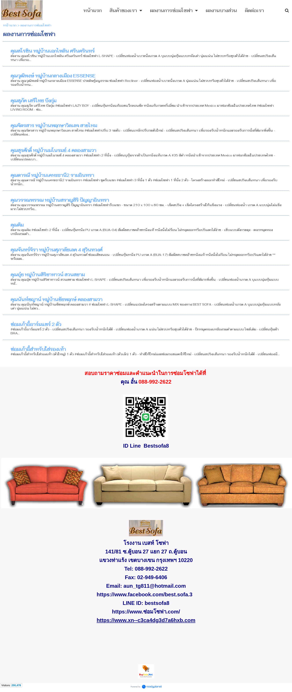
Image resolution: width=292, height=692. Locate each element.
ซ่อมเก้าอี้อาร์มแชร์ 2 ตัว (36, 324)
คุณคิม (17, 225)
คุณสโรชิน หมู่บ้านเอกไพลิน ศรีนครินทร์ (53, 51)
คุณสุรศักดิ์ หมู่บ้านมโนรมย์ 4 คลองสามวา (53, 150)
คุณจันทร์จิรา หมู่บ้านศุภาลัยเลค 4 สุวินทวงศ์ (56, 250)
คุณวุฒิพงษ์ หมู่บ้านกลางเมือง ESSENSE (53, 76)
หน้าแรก (10, 25)
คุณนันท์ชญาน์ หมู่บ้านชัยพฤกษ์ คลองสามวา (56, 299)
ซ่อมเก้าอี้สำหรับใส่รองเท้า (38, 349)
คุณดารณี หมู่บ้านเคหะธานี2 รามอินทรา (52, 175)
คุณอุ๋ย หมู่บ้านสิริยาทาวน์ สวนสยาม (48, 275)
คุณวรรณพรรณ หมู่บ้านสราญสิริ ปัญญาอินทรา (60, 200)
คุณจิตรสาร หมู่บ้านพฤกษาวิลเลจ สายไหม (54, 125)
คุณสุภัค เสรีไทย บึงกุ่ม (33, 101)
